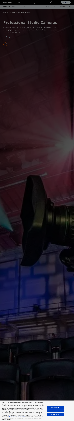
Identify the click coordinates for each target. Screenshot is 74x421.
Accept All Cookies (55, 414)
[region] (37, 411)
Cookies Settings (55, 407)
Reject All (55, 411)
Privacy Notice (21, 416)
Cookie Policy (12, 416)
